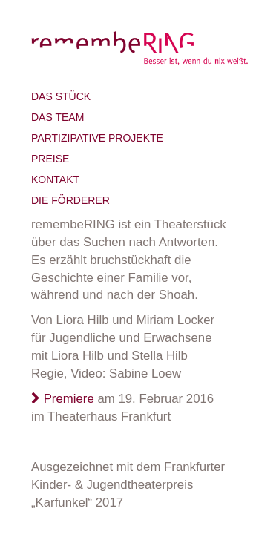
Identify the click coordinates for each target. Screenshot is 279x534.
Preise (50, 159)
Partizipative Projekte (97, 138)
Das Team (57, 117)
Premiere (62, 399)
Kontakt (55, 179)
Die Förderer (70, 200)
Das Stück (61, 96)
